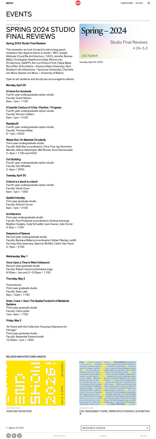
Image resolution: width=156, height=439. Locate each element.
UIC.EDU (139, 3)
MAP (127, 3)
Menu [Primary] (9, 3)
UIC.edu (144, 436)
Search (149, 3)
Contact (103, 436)
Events (19, 14)
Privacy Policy (59, 436)
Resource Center (93, 428)
